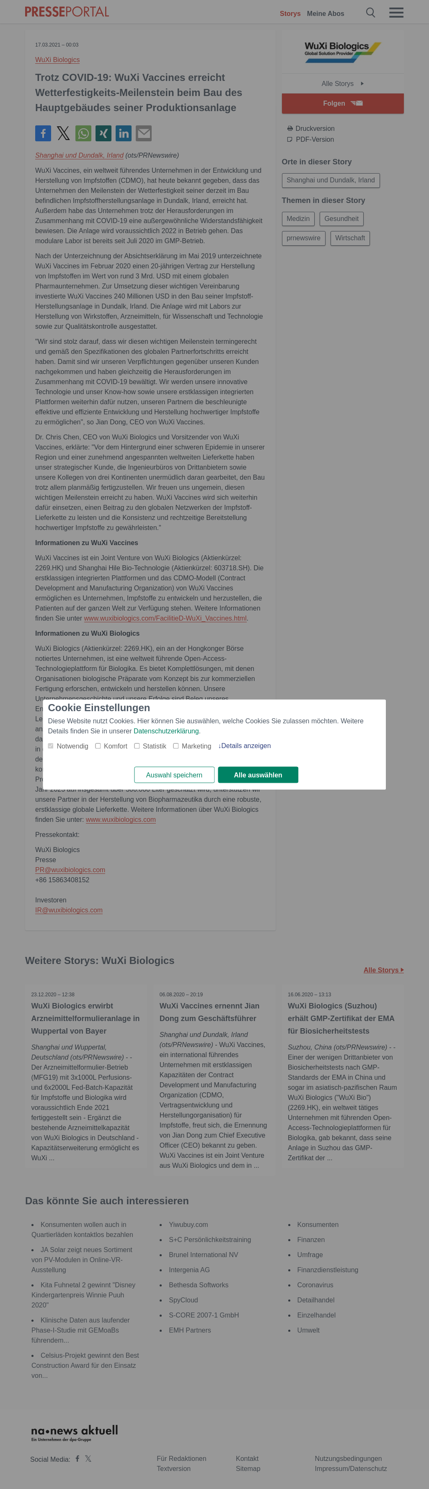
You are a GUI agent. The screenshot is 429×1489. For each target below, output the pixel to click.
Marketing (196, 746)
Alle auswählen (258, 775)
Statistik (154, 746)
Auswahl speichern (174, 775)
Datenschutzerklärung (166, 731)
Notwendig (72, 746)
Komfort (115, 746)
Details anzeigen (246, 745)
